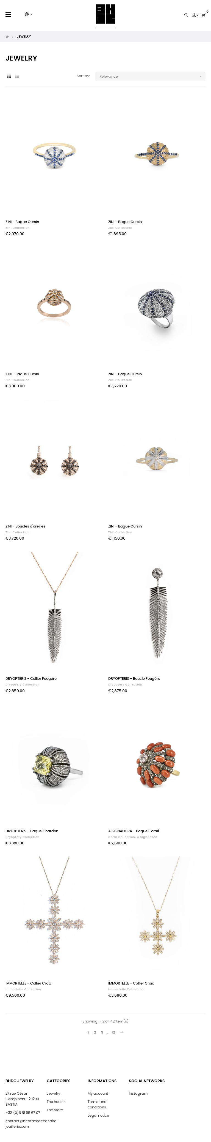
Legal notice (98, 1115)
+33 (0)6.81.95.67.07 (22, 1113)
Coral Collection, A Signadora (132, 837)
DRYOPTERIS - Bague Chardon (31, 831)
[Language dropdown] (28, 15)
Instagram (138, 1093)
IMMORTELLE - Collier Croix (28, 983)
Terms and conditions (97, 1104)
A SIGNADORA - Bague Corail (133, 831)
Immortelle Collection (23, 989)
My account (98, 1093)
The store (55, 1110)
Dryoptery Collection (22, 684)
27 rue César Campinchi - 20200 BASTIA (22, 1099)
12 (113, 1032)
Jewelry (53, 1093)
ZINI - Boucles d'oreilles (25, 526)
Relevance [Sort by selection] (152, 76)
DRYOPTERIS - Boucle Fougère (134, 679)
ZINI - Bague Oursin (22, 222)
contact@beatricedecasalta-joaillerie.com (32, 1124)
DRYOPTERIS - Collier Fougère (31, 679)
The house (56, 1102)
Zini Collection (17, 228)
